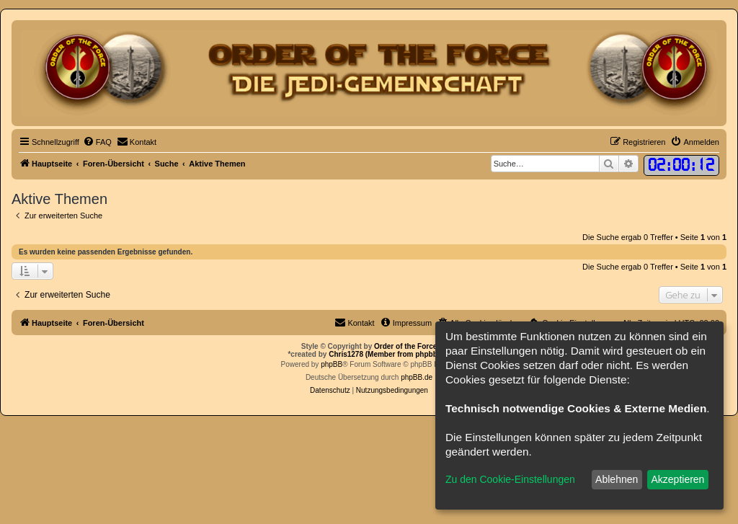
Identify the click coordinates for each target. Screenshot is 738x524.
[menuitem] (97, 142)
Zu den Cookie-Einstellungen (510, 479)
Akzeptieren (677, 479)
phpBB (331, 364)
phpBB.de (416, 377)
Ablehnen (616, 479)
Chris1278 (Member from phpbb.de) (389, 354)
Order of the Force (405, 346)
